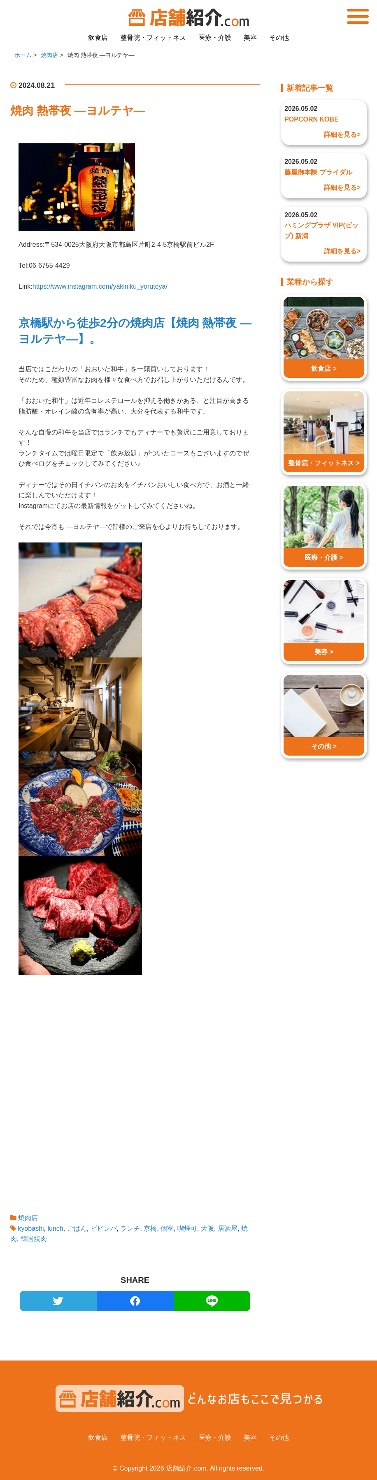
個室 (167, 1228)
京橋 (150, 1228)
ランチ (130, 1228)
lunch (55, 1228)
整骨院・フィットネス (153, 37)
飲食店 (98, 37)
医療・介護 (214, 37)
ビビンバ (104, 1228)
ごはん (77, 1228)
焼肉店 (28, 1217)
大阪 (207, 1228)
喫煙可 (187, 1228)
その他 (279, 37)
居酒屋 (227, 1228)
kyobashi (31, 1228)
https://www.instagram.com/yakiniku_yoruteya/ (100, 286)
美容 (250, 37)
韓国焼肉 (34, 1238)
